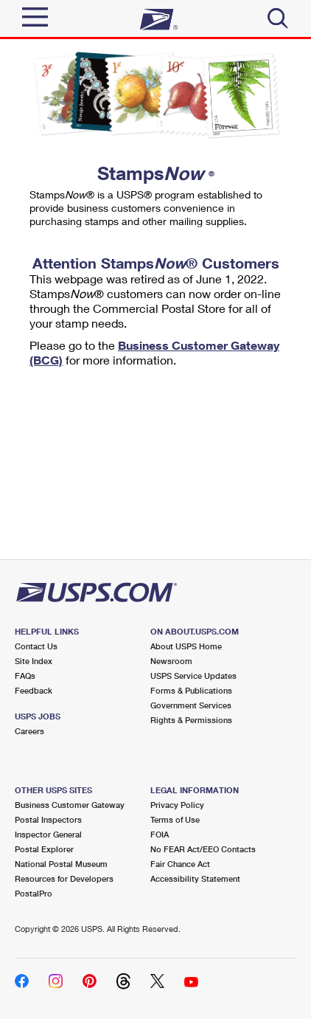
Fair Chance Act (180, 863)
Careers (29, 731)
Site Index (33, 661)
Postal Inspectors (48, 819)
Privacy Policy (177, 804)
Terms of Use (175, 819)
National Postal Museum (61, 863)
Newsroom (171, 661)
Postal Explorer (44, 849)
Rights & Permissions (191, 720)
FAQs (25, 675)
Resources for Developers (64, 878)
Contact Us (36, 646)
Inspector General (48, 834)
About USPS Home (186, 646)
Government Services (190, 705)
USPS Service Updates (193, 675)
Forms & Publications (191, 690)
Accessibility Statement (195, 878)
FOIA (159, 834)
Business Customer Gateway (70, 804)
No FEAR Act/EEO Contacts (203, 849)
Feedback (33, 690)
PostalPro (33, 893)
